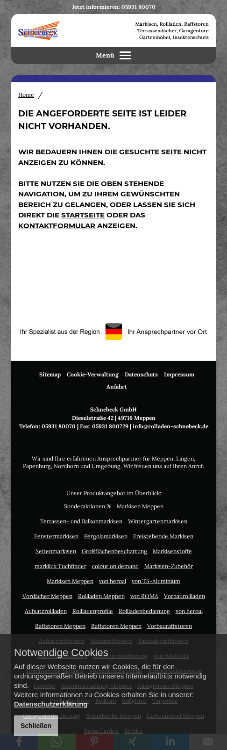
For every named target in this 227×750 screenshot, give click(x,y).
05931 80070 (138, 6)
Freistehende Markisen (163, 536)
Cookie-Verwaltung (93, 374)
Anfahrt (116, 386)
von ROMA (144, 595)
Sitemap (50, 374)
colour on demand (115, 566)
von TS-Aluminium (156, 580)
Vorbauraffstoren (169, 625)
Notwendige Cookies (61, 652)
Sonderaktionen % (87, 506)
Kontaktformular (56, 225)
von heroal (112, 580)
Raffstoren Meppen (60, 625)
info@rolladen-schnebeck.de (170, 426)
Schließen (36, 725)
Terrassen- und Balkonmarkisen (81, 521)
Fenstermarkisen (56, 536)
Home (26, 94)
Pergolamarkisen (106, 536)
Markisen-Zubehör (168, 566)
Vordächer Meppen (47, 595)
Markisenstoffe (172, 551)
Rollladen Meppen (101, 595)
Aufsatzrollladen (46, 610)
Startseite (83, 214)
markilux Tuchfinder (60, 566)
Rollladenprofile (92, 610)
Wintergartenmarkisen (157, 521)
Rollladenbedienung (144, 610)
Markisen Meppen (140, 506)
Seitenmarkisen (55, 551)
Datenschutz (141, 374)
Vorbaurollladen (184, 595)
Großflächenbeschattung (114, 551)
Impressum (179, 374)
